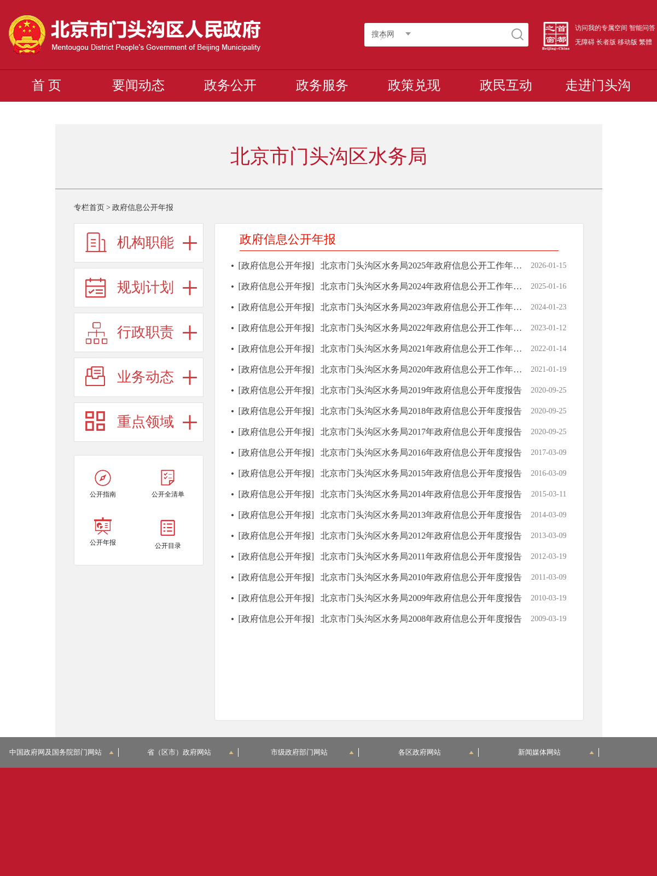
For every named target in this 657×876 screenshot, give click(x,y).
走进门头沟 (598, 85)
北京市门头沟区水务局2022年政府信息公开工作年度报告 (430, 327)
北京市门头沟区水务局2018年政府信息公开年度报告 (421, 411)
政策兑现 (414, 85)
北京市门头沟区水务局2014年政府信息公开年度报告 (421, 494)
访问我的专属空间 (601, 28)
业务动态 (145, 377)
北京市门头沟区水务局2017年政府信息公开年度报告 (421, 431)
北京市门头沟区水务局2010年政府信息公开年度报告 (421, 577)
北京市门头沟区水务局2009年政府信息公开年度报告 (421, 598)
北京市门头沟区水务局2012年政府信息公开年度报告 (421, 535)
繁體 (645, 42)
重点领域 (145, 422)
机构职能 (145, 242)
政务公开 (230, 85)
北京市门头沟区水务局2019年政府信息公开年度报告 (421, 390)
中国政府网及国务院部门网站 (61, 752)
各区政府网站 (436, 752)
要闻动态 (138, 85)
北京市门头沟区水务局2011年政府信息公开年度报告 (421, 556)
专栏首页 (89, 207)
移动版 (627, 42)
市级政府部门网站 (312, 752)
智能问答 (642, 28)
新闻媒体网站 (556, 752)
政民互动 (506, 85)
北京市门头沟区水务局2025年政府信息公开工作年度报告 (430, 265)
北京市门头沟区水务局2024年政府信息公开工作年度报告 (430, 286)
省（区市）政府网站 (190, 752)
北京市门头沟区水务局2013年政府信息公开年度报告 (421, 514)
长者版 (606, 42)
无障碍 (585, 42)
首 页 (46, 85)
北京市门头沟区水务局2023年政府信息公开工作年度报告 (430, 307)
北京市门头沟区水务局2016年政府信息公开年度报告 (421, 452)
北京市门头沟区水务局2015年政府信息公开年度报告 (421, 473)
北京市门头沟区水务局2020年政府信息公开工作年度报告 (430, 369)
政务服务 (322, 85)
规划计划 (145, 287)
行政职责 (145, 332)
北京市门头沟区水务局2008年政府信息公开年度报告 (421, 618)
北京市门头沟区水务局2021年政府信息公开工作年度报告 (430, 348)
